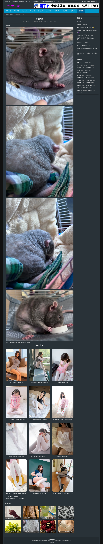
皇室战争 (91, 90)
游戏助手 (40, 11)
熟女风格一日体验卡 (82, 24)
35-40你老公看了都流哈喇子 (17, 498)
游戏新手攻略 (82, 90)
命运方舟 (90, 77)
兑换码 (80, 70)
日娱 (79, 92)
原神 (80, 65)
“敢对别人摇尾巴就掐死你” (83, 45)
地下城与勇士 (89, 65)
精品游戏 (73, 11)
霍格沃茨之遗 (90, 85)
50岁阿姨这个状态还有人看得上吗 (85, 35)
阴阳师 (89, 75)
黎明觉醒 (80, 82)
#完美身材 (8, 342)
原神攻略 (80, 67)
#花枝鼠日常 (14, 342)
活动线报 (65, 11)
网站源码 (16, 11)
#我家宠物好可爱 (22, 342)
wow (79, 87)
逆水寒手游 (90, 67)
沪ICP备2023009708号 (51, 539)
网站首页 (8, 11)
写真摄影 (81, 11)
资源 (79, 62)
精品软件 (24, 11)
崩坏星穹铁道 (90, 80)
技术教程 (48, 11)
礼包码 (87, 70)
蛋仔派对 (80, 75)
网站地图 (52, 542)
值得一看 (56, 11)
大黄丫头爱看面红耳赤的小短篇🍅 (85, 27)
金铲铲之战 (87, 72)
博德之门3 (81, 77)
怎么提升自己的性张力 (82, 42)
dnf (79, 72)
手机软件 (32, 11)
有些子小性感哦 (14, 496)
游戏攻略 (90, 82)
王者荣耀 (87, 62)
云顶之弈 (80, 80)
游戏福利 (80, 85)
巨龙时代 (87, 87)
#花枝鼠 (28, 342)
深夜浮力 (79, 21)
